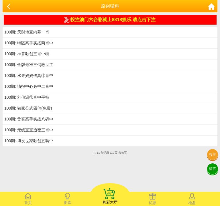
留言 (212, 169)
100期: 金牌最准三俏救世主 (28, 64)
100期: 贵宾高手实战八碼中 (28, 119)
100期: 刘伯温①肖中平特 (26, 97)
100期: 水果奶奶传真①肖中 (28, 75)
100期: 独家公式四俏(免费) (28, 108)
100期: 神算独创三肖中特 (26, 54)
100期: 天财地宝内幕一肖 (26, 32)
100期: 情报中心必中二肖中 (28, 86)
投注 (212, 154)
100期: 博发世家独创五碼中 (28, 140)
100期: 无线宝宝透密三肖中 (28, 130)
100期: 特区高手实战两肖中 (28, 43)
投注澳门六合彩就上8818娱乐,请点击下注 (109, 20)
